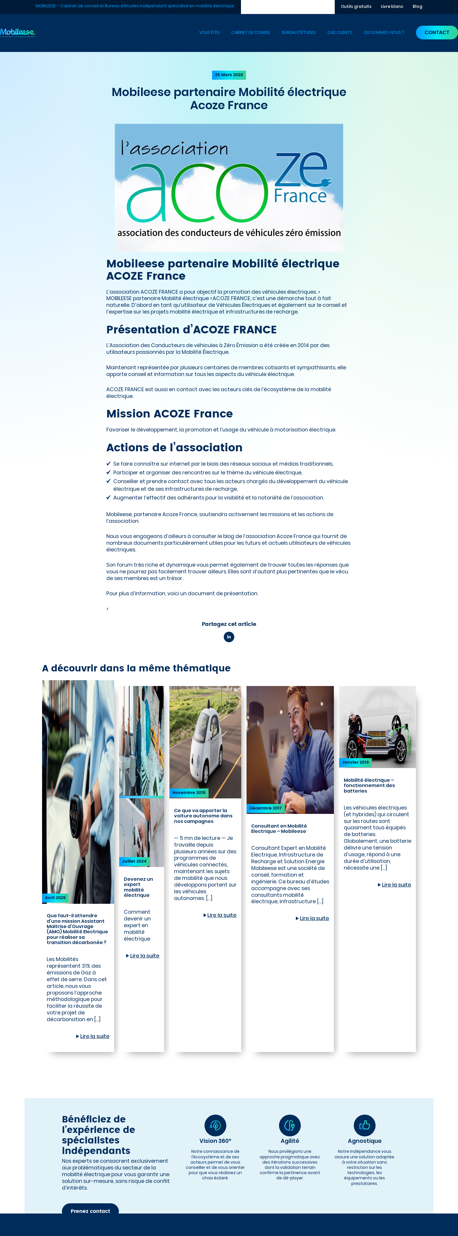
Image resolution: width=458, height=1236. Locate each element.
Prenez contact (90, 1211)
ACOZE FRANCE (231, 298)
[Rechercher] (330, 7)
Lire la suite (95, 1036)
